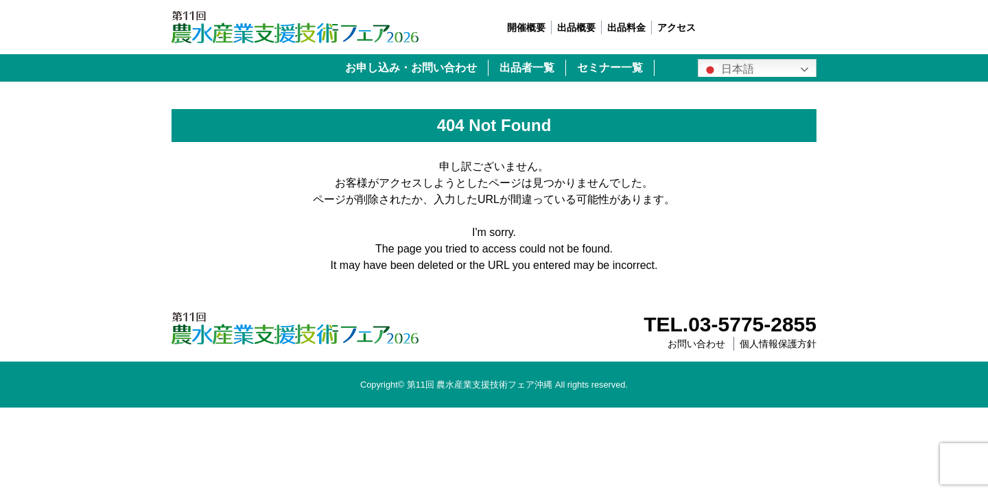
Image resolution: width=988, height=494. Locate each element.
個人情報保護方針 (778, 343)
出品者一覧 (526, 67)
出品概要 (576, 27)
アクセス (676, 27)
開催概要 (526, 27)
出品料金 (626, 27)
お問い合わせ (696, 343)
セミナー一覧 (610, 67)
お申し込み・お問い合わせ (411, 67)
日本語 (728, 70)
